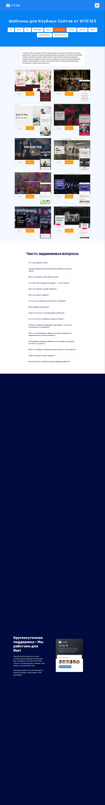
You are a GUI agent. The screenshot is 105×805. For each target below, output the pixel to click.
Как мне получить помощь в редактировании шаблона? (49, 361)
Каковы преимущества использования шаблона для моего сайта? (50, 270)
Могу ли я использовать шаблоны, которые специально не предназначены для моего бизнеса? (50, 334)
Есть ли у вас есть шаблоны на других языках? (46, 319)
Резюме (92, 29)
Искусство (82, 29)
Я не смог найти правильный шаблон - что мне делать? (49, 283)
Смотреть (19, 93)
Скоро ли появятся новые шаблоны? (41, 355)
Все (11, 29)
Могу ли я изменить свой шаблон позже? (43, 277)
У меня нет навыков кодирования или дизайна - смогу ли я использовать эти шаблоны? (50, 326)
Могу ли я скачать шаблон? (38, 295)
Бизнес (19, 29)
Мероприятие (60, 29)
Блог (27, 29)
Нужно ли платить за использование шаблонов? (46, 313)
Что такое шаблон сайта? (38, 262)
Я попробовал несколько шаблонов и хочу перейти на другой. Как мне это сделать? (51, 342)
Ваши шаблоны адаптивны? (38, 307)
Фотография (37, 29)
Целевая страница (44, 35)
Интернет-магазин (60, 35)
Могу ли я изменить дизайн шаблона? (42, 289)
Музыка (48, 29)
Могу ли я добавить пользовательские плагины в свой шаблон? (52, 349)
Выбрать (29, 93)
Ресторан (71, 29)
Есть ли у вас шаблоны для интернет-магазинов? (47, 301)
